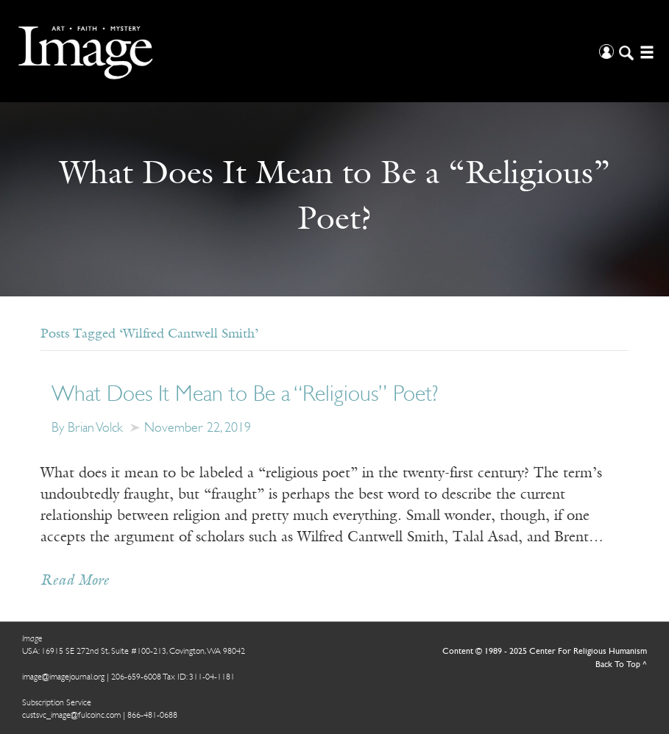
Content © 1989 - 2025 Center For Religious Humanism (544, 651)
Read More (74, 581)
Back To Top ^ (621, 664)
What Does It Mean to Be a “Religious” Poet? (245, 395)
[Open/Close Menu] (645, 51)
